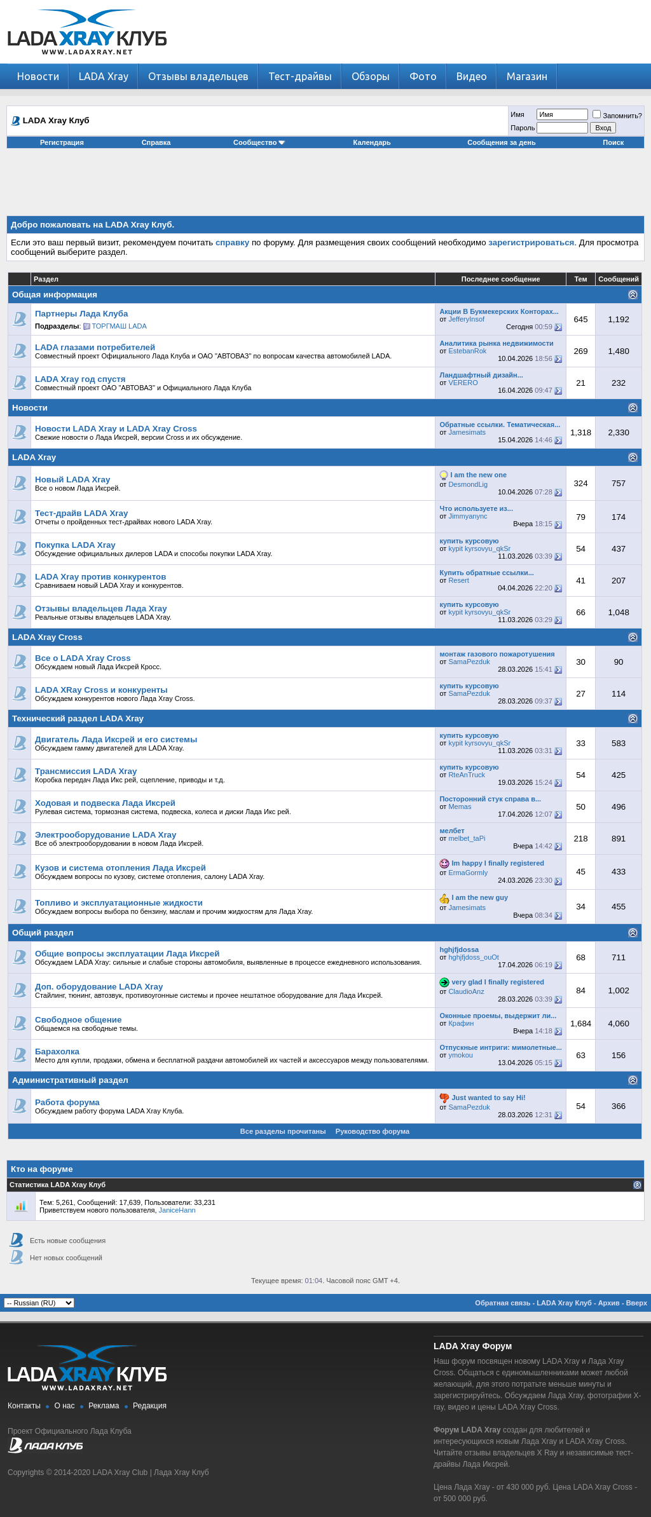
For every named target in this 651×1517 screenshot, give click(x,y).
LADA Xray (103, 76)
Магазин (527, 76)
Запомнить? (617, 115)
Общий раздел (43, 932)
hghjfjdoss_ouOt (473, 957)
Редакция (150, 1405)
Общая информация (54, 294)
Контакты (24, 1405)
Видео (471, 76)
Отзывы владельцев (198, 76)
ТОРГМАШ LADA (119, 326)
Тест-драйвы (300, 76)
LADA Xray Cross (47, 637)
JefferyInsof (466, 319)
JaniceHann (177, 1210)
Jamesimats (467, 432)
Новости (38, 76)
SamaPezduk (469, 661)
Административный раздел (70, 1080)
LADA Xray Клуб (564, 1303)
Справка (156, 142)
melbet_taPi (466, 838)
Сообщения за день (501, 142)
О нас (65, 1405)
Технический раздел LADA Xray (78, 718)
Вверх (636, 1303)
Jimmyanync (467, 516)
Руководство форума (372, 1131)
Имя (517, 114)
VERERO (462, 382)
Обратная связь (502, 1303)
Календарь (372, 142)
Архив (609, 1303)
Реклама (103, 1405)
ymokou (460, 1055)
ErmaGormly (468, 872)
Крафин (461, 1023)
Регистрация (62, 142)
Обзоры (371, 76)
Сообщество (259, 142)
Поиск (613, 142)
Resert (458, 580)
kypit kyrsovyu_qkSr (479, 548)
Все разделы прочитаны (283, 1131)
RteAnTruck (466, 775)
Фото (423, 76)
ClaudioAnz (466, 991)
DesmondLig (468, 484)
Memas (459, 806)
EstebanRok (467, 351)
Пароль (523, 128)
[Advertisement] (325, 186)
